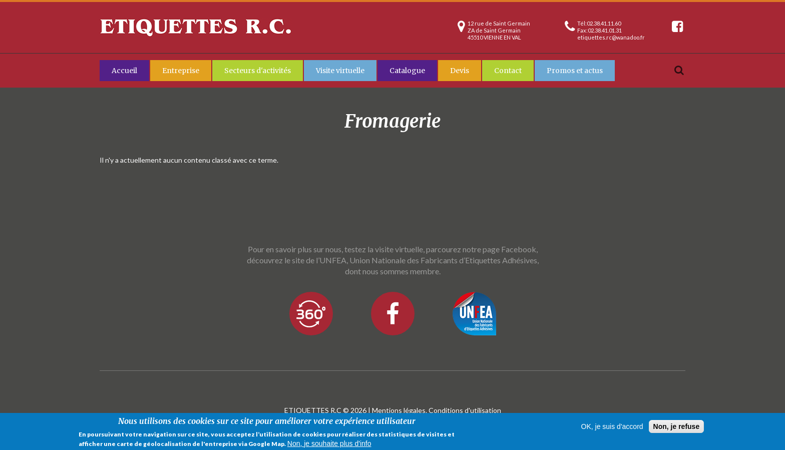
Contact (508, 70)
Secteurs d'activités (257, 70)
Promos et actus (575, 70)
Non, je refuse (676, 427)
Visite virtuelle (340, 70)
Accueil (124, 70)
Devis (459, 70)
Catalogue (407, 70)
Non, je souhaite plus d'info (329, 443)
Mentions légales (399, 410)
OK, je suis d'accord (612, 427)
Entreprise (180, 70)
